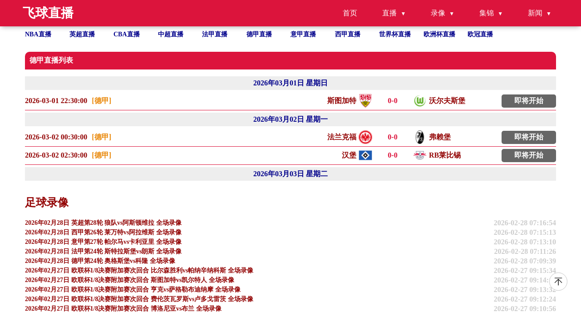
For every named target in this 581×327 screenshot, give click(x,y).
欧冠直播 (480, 34)
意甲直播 (303, 34)
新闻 (535, 13)
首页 (350, 13)
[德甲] (101, 100)
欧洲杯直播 (439, 34)
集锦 (486, 13)
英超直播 (82, 34)
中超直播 (170, 34)
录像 (438, 13)
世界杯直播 (395, 34)
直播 (389, 13)
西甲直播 (347, 34)
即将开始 (528, 100)
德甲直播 (259, 34)
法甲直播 (214, 34)
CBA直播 (126, 34)
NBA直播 (38, 34)
